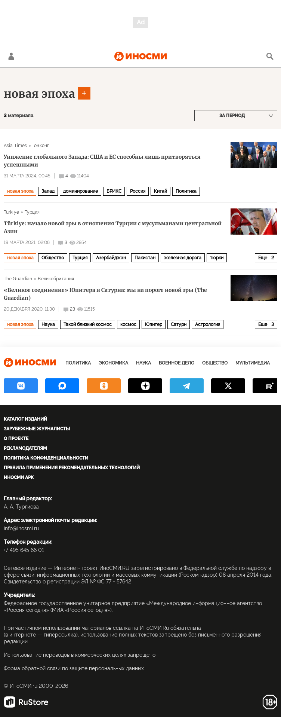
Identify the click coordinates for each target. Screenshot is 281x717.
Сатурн (178, 324)
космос (128, 324)
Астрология (207, 324)
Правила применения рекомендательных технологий (72, 467)
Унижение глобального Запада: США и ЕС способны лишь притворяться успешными (102, 160)
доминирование (80, 191)
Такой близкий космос (88, 324)
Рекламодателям (25, 448)
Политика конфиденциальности (46, 458)
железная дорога (182, 257)
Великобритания (56, 278)
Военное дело (176, 363)
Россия (137, 191)
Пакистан (145, 257)
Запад (48, 191)
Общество (52, 257)
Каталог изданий (25, 419)
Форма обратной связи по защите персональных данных (74, 668)
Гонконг (41, 145)
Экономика (113, 363)
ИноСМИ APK (19, 477)
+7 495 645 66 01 (24, 550)
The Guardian (18, 278)
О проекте (16, 438)
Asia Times (15, 145)
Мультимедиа (252, 363)
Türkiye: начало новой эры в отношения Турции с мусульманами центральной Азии (113, 227)
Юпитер (153, 324)
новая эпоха (39, 93)
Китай (160, 191)
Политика (186, 191)
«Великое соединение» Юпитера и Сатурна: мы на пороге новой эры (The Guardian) (105, 294)
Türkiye (11, 212)
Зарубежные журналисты (37, 428)
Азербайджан (111, 257)
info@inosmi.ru (21, 528)
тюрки (216, 257)
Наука (48, 324)
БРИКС (113, 191)
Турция (32, 212)
